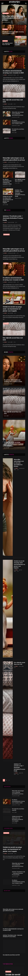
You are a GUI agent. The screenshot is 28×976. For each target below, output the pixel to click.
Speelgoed (6, 292)
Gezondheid (6, 234)
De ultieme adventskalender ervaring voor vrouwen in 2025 (13, 32)
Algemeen (6, 263)
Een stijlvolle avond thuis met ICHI (7, 44)
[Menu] (2, 3)
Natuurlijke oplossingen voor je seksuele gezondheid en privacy (13, 18)
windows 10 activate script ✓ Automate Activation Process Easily (20, 193)
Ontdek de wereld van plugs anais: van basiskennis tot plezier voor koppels (20, 41)
